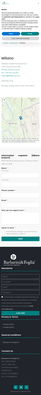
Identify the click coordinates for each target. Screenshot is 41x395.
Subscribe (20, 313)
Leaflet (3, 138)
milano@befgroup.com (10, 76)
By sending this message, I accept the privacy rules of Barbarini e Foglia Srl (21, 232)
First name (5, 171)
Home (5, 43)
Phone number (8, 190)
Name (4, 168)
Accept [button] (30, 33)
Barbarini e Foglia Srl (11, 342)
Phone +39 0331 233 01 (10, 70)
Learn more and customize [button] (20, 38)
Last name (5, 180)
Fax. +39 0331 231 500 (9, 73)
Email (4, 200)
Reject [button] (11, 33)
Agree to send (8, 228)
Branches (13, 43)
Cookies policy (8, 327)
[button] (38, 3)
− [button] (4, 103)
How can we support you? (13, 210)
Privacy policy (8, 324)
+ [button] (4, 100)
